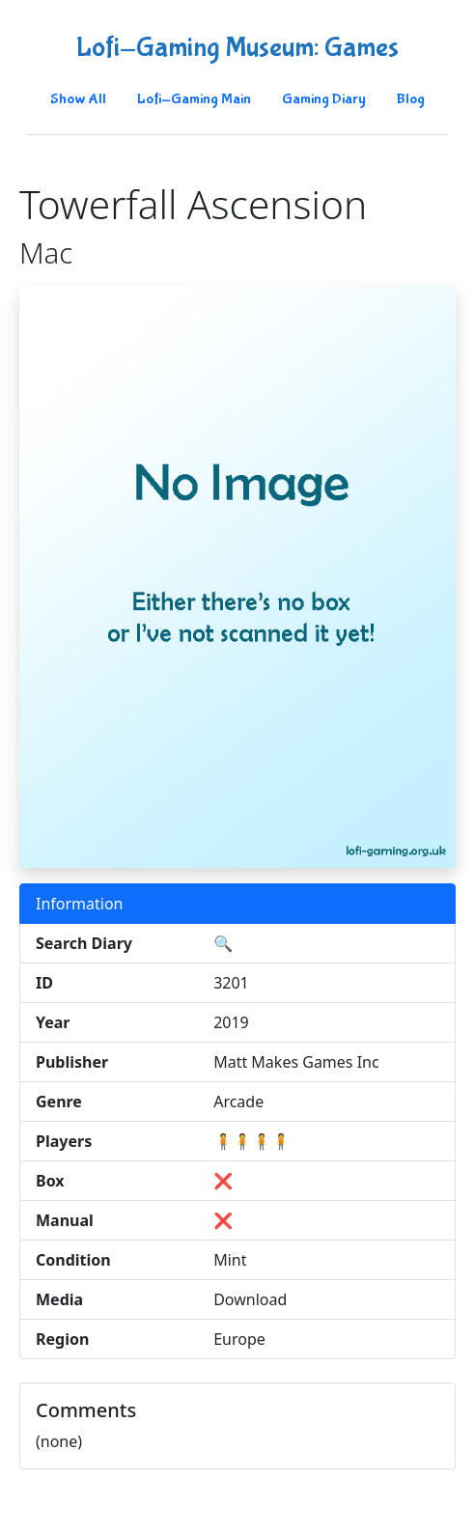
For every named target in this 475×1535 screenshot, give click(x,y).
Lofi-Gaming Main (194, 99)
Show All (78, 99)
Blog (411, 99)
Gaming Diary (324, 99)
